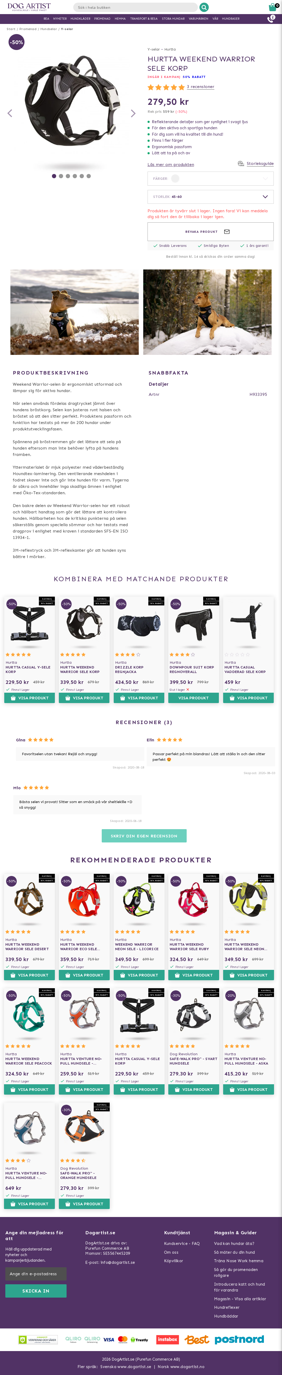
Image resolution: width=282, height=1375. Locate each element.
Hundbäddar (226, 1316)
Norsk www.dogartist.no (181, 1366)
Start (11, 29)
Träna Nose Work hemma (238, 1260)
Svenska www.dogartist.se (126, 1366)
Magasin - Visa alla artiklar (240, 1299)
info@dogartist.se (118, 1262)
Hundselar (48, 29)
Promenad (27, 29)
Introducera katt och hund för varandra (239, 1287)
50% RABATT (194, 77)
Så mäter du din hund (234, 1252)
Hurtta (170, 49)
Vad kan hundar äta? (234, 1243)
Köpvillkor (173, 1260)
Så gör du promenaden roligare (236, 1272)
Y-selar (67, 29)
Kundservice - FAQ (182, 1243)
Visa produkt (30, 698)
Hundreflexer (227, 1307)
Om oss (171, 1252)
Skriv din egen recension (144, 835)
